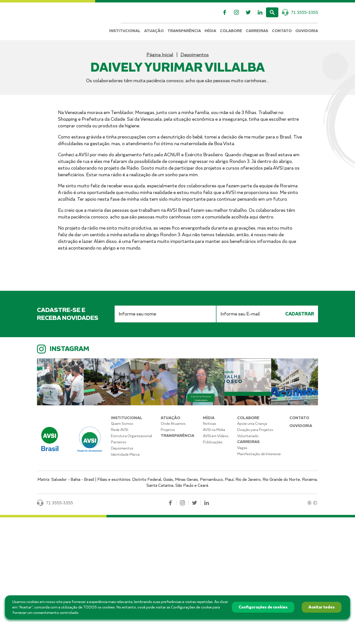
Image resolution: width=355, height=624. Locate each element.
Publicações (213, 548)
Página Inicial (159, 55)
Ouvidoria (306, 31)
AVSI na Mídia (214, 536)
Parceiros (118, 548)
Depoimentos (194, 55)
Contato (282, 31)
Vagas (242, 554)
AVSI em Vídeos (216, 542)
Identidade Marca (125, 561)
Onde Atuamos (173, 530)
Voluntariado (248, 542)
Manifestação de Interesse (259, 560)
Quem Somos (122, 530)
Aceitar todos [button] (321, 607)
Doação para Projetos (255, 536)
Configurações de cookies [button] (263, 607)
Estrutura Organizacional (131, 542)
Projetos (168, 536)
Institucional (125, 31)
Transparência (184, 31)
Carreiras (257, 31)
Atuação (154, 31)
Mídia (210, 31)
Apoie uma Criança (252, 530)
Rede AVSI (119, 536)
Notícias (209, 530)
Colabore (231, 31)
